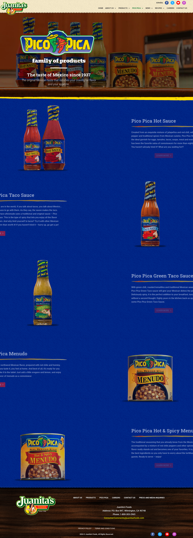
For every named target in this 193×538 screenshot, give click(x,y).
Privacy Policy (84, 528)
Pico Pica (136, 8)
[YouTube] (178, 3)
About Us (109, 8)
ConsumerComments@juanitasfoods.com (124, 518)
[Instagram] (184, 3)
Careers (170, 8)
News (148, 8)
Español (159, 3)
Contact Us (181, 8)
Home (100, 8)
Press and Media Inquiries (152, 498)
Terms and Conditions (105, 528)
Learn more (180, 155)
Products (122, 8)
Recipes (158, 8)
